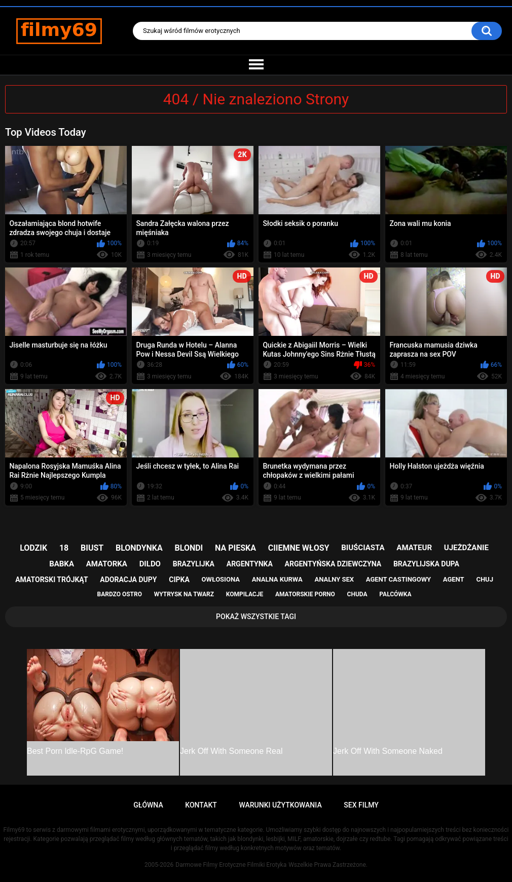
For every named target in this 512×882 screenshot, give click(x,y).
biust (92, 548)
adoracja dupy (128, 580)
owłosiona (221, 579)
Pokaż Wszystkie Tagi (256, 616)
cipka (179, 580)
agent (453, 579)
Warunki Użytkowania (280, 805)
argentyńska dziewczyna (333, 564)
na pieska (235, 548)
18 (63, 548)
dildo (150, 563)
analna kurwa (277, 579)
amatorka (106, 563)
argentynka (250, 564)
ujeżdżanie (466, 547)
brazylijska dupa (426, 564)
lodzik (33, 548)
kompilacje (244, 594)
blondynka (139, 548)
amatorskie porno (305, 594)
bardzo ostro (119, 594)
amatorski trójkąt (51, 580)
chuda (357, 594)
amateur (414, 547)
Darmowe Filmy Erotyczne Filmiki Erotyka (230, 864)
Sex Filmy (361, 805)
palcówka (395, 594)
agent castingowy (398, 579)
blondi (189, 548)
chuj (484, 579)
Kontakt (201, 805)
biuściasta (362, 547)
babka (61, 563)
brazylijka (193, 564)
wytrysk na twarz (184, 594)
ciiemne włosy (299, 548)
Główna (148, 805)
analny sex (334, 579)
